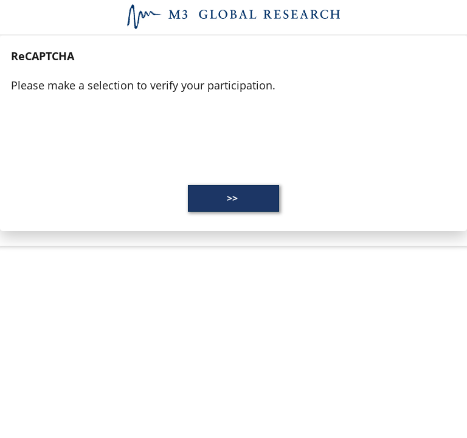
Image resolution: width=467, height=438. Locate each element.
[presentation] (103, 131)
